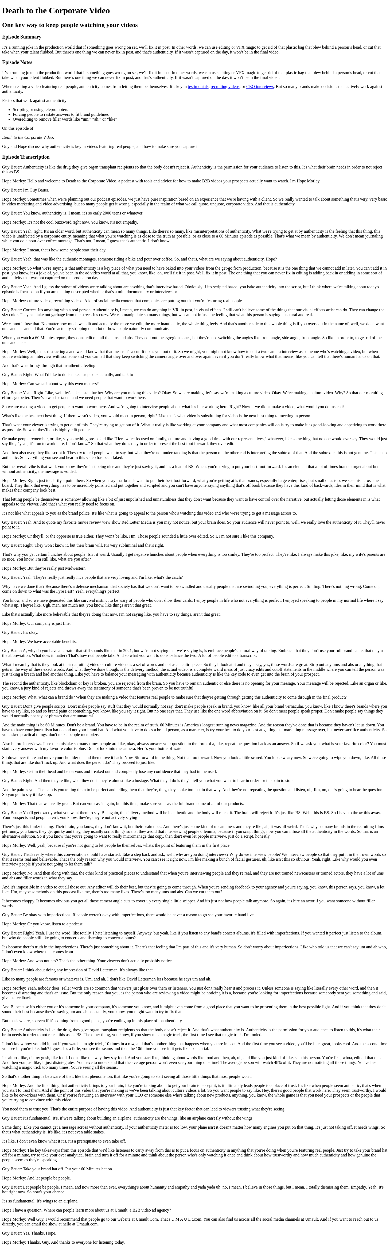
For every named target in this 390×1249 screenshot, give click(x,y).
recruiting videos (225, 86)
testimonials (198, 86)
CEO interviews (260, 86)
